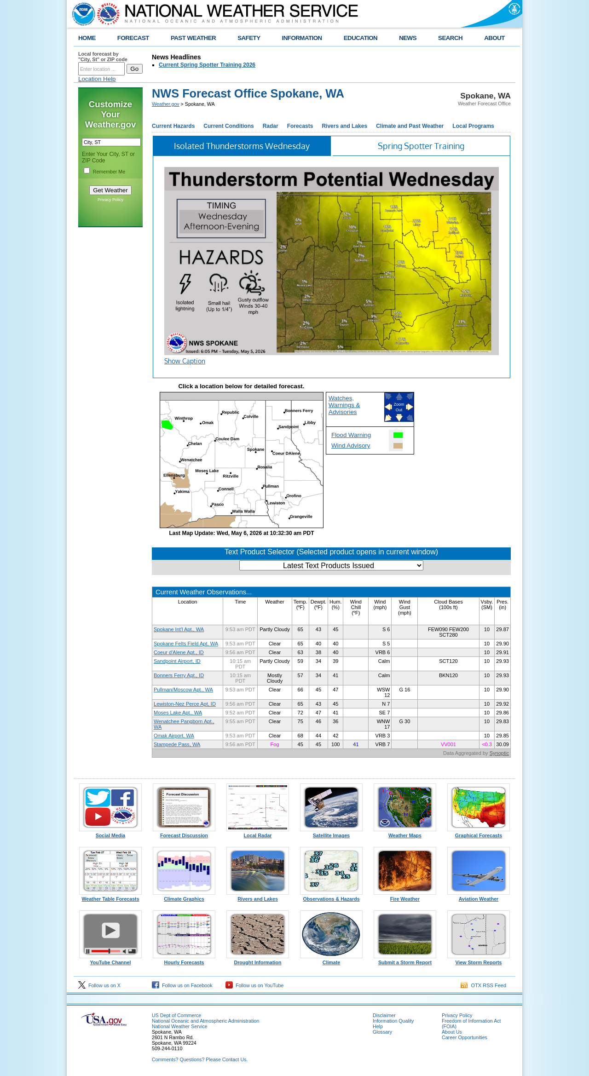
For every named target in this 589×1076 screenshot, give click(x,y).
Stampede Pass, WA (177, 744)
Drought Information (257, 960)
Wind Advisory (350, 445)
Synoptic (499, 753)
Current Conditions (228, 126)
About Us (452, 1032)
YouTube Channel (110, 960)
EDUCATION (360, 38)
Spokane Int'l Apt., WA (179, 629)
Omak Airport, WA (174, 735)
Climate (331, 960)
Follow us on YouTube (254, 985)
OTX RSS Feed (483, 985)
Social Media (110, 833)
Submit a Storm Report (405, 960)
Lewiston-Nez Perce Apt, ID (185, 704)
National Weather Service (180, 1026)
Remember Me (109, 171)
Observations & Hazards (331, 897)
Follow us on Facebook (182, 985)
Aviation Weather (478, 897)
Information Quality (393, 1021)
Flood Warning (351, 435)
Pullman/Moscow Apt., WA (183, 689)
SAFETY (248, 38)
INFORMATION (302, 38)
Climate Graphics (184, 897)
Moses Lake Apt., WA (178, 712)
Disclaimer (384, 1015)
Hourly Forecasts (184, 960)
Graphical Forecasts (478, 833)
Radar (270, 126)
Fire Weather (405, 897)
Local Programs (473, 126)
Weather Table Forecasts (110, 897)
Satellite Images (331, 833)
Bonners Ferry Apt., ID (179, 675)
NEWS (407, 38)
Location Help (97, 78)
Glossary (382, 1032)
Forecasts (300, 126)
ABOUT (494, 38)
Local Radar (257, 833)
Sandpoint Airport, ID (177, 661)
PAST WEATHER (193, 38)
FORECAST (133, 38)
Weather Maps (405, 833)
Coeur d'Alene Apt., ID (179, 652)
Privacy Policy (110, 199)
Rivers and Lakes (344, 126)
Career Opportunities (464, 1037)
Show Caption (184, 361)
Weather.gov (165, 104)
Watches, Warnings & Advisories (344, 405)
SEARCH (450, 38)
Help (378, 1026)
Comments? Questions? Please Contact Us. (200, 1059)
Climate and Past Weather (410, 126)
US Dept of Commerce (176, 1015)
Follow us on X (99, 985)
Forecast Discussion (184, 833)
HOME (87, 38)
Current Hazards (173, 126)
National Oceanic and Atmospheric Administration (205, 1021)
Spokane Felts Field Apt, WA (186, 643)
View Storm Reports (478, 960)
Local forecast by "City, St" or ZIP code (102, 56)
